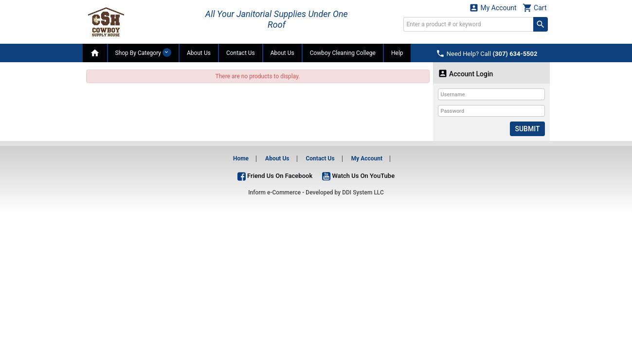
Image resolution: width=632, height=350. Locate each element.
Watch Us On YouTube (358, 175)
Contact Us (240, 53)
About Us (199, 53)
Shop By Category (143, 52)
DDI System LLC (363, 192)
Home (241, 158)
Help (397, 53)
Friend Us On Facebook (274, 175)
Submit (527, 129)
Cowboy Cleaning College (343, 53)
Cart (535, 7)
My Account (493, 7)
